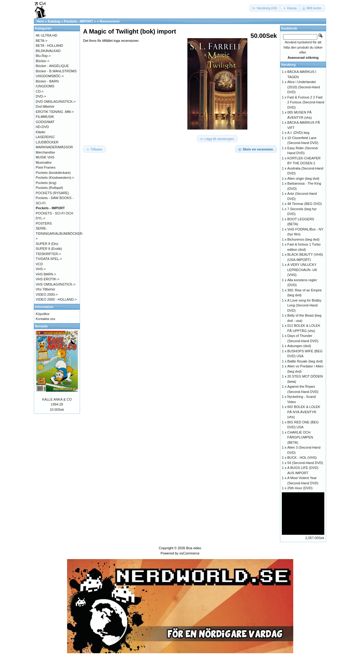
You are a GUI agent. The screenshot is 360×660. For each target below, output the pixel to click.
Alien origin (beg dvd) (303, 178)
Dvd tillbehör (45, 106)
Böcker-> (42, 61)
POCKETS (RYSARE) (52, 193)
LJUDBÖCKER (47, 142)
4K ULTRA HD (46, 35)
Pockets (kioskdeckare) (53, 172)
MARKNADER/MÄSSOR (54, 147)
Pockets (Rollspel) (49, 188)
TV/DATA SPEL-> (49, 259)
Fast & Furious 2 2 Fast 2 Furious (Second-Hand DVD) (305, 102)
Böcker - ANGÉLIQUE (52, 66)
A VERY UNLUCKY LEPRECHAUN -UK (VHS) (302, 270)
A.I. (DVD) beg (298, 132)
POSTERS (44, 223)
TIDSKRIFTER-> (48, 254)
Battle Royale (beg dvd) (305, 361)
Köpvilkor (43, 314)
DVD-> (41, 96)
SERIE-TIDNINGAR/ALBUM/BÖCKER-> (59, 233)
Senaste (41, 326)
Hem (40, 21)
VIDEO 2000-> (47, 294)
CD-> (40, 91)
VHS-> (41, 269)
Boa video (193, 548)
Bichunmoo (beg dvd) (303, 239)
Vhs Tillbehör (45, 289)
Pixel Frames (45, 167)
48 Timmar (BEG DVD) (304, 204)
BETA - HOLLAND (49, 45)
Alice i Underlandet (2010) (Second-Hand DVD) (303, 87)
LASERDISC (45, 137)
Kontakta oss (45, 319)
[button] (265, 8)
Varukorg (288, 64)
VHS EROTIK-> (47, 279)
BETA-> (41, 40)
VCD (39, 264)
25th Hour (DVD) (300, 488)
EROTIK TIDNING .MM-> (55, 112)
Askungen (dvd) (299, 346)
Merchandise (45, 152)
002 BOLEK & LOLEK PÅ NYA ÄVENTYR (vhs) (303, 412)
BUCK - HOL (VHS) (302, 457)
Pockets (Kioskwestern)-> (55, 177)
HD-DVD (42, 127)
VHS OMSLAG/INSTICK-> (55, 284)
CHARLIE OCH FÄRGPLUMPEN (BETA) (300, 437)
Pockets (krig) (46, 183)
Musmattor (44, 162)
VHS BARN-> (46, 274)
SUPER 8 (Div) (47, 244)
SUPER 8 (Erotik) (49, 248)
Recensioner (110, 21)
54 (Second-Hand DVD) (305, 463)
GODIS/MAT (45, 122)
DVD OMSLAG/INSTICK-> (56, 101)
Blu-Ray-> (43, 56)
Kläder (41, 132)
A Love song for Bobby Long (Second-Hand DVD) (304, 305)
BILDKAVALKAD (48, 51)
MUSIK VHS (45, 157)
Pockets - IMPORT (78, 21)
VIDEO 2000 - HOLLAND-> (56, 299)
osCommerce (189, 553)
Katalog (54, 21)
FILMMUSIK (45, 116)
